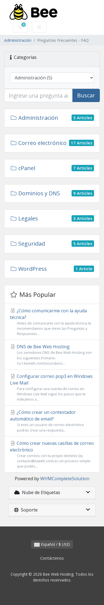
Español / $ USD (52, 544)
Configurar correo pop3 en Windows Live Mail (52, 387)
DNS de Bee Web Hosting (52, 355)
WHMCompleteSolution (64, 479)
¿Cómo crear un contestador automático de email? (52, 421)
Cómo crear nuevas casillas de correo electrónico (52, 454)
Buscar (86, 95)
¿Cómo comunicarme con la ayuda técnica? (52, 322)
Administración (17, 40)
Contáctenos (52, 558)
